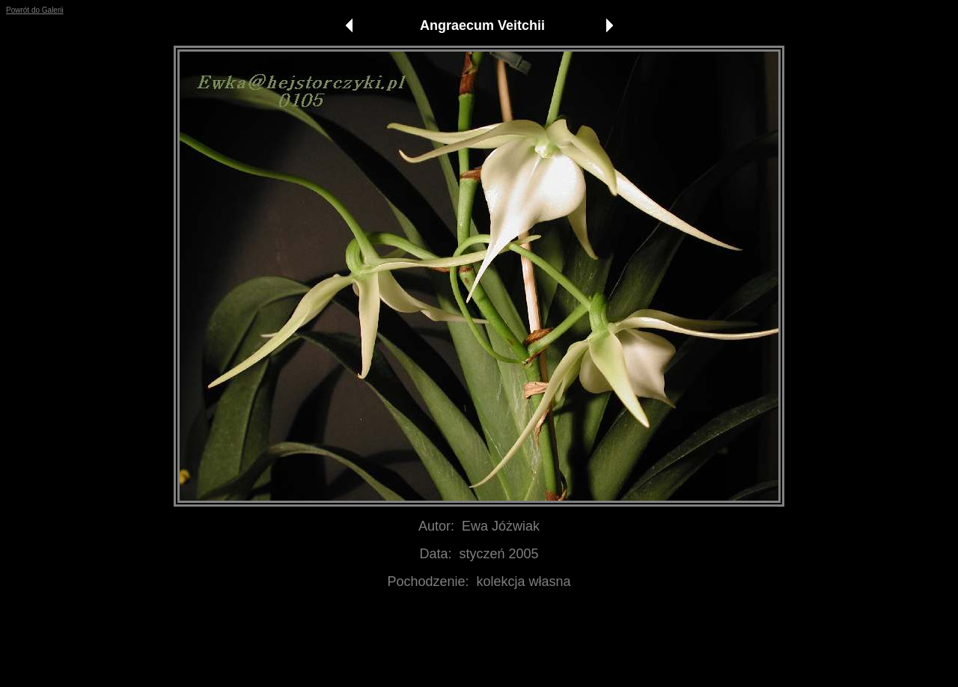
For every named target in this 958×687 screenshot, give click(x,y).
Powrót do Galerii (35, 10)
